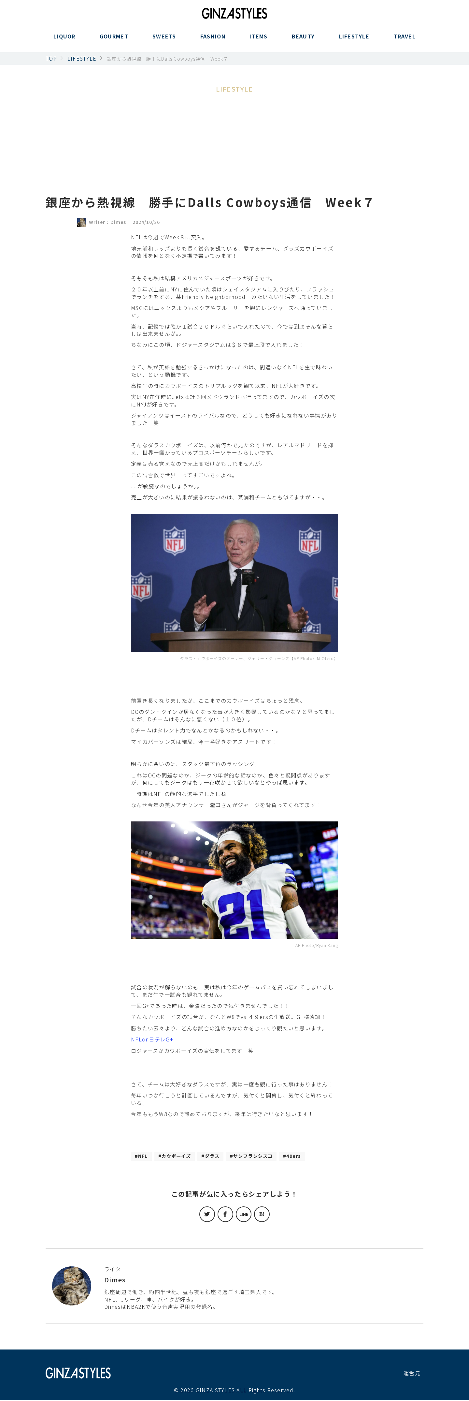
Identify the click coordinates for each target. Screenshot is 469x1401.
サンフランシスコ (264, 1156)
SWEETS (164, 40)
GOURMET (114, 40)
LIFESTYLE (354, 40)
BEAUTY (303, 40)
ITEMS (258, 40)
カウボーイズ (180, 1156)
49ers (309, 1156)
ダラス (219, 1156)
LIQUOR (64, 40)
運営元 (412, 1374)
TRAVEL (404, 40)
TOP (51, 58)
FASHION (212, 40)
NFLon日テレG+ (152, 1039)
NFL (143, 1156)
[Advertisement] (234, 143)
